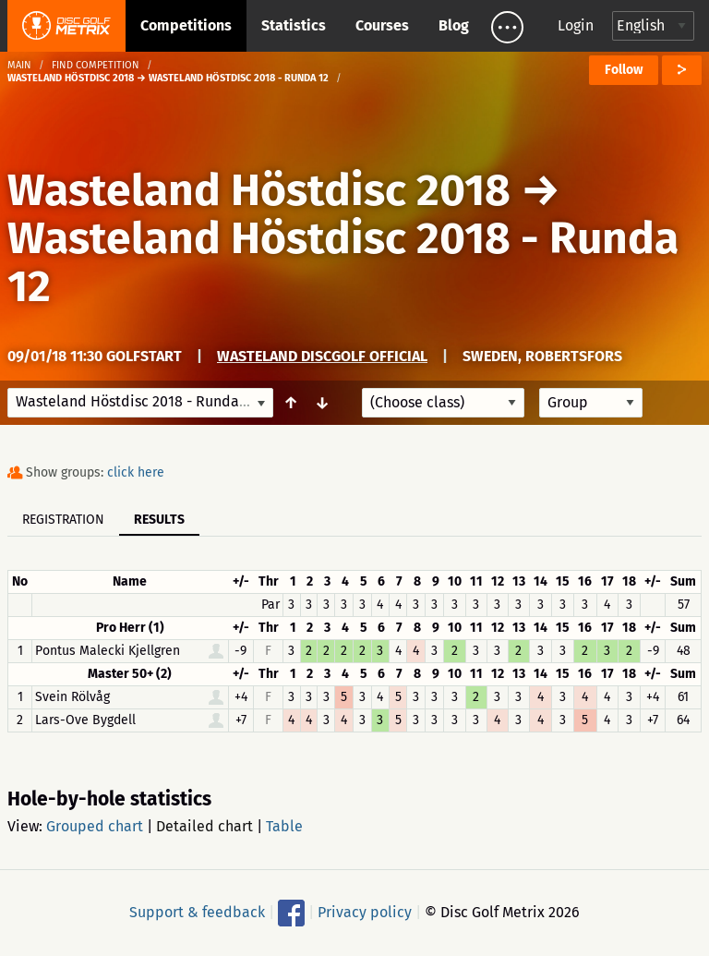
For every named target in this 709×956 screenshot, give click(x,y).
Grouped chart (94, 826)
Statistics (293, 25)
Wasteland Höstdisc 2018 (259, 190)
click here (135, 472)
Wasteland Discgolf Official (322, 356)
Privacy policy (365, 912)
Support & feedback (197, 912)
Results (159, 519)
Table (284, 826)
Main (19, 65)
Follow (624, 70)
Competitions (186, 25)
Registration (63, 519)
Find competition (95, 65)
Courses (382, 25)
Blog (454, 25)
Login (576, 25)
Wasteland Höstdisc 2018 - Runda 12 (343, 262)
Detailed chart (204, 826)
